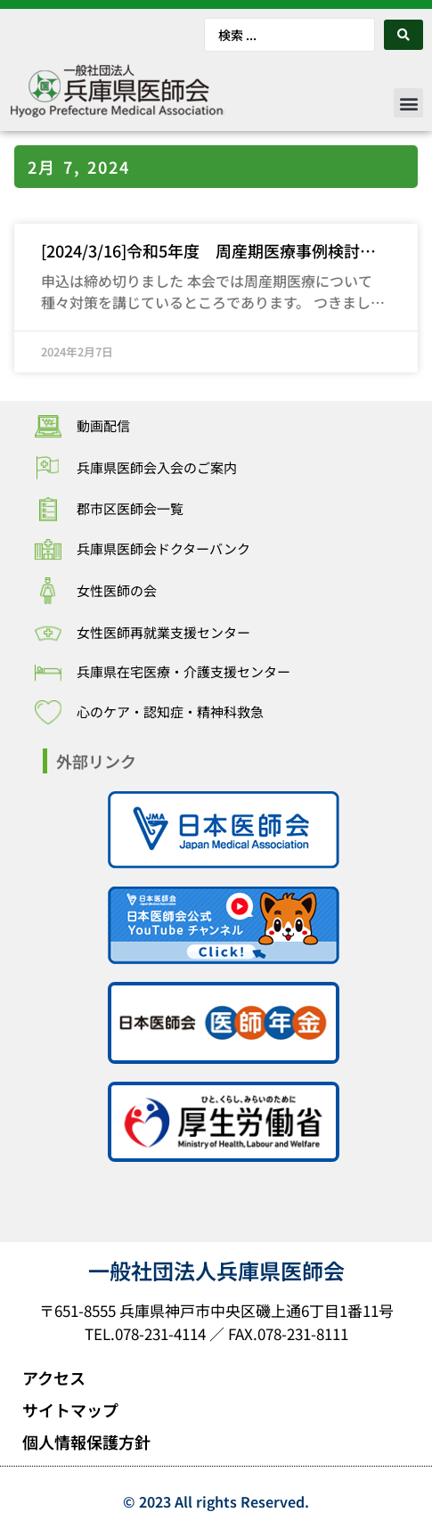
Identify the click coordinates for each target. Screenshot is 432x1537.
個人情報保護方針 (86, 1441)
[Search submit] (403, 35)
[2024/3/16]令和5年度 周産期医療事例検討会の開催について (208, 251)
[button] (408, 103)
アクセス (54, 1377)
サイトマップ (70, 1409)
